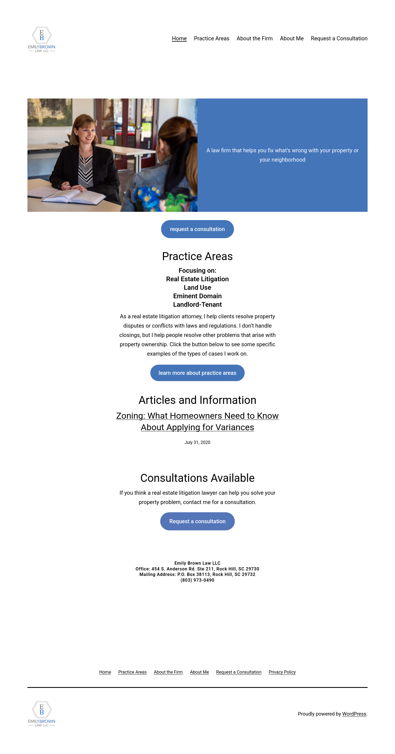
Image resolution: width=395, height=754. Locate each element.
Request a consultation (197, 521)
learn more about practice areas (197, 373)
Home (179, 38)
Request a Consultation (339, 38)
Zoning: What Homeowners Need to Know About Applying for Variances (197, 421)
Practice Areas (211, 38)
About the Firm (255, 38)
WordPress (354, 714)
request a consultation (197, 229)
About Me (292, 38)
